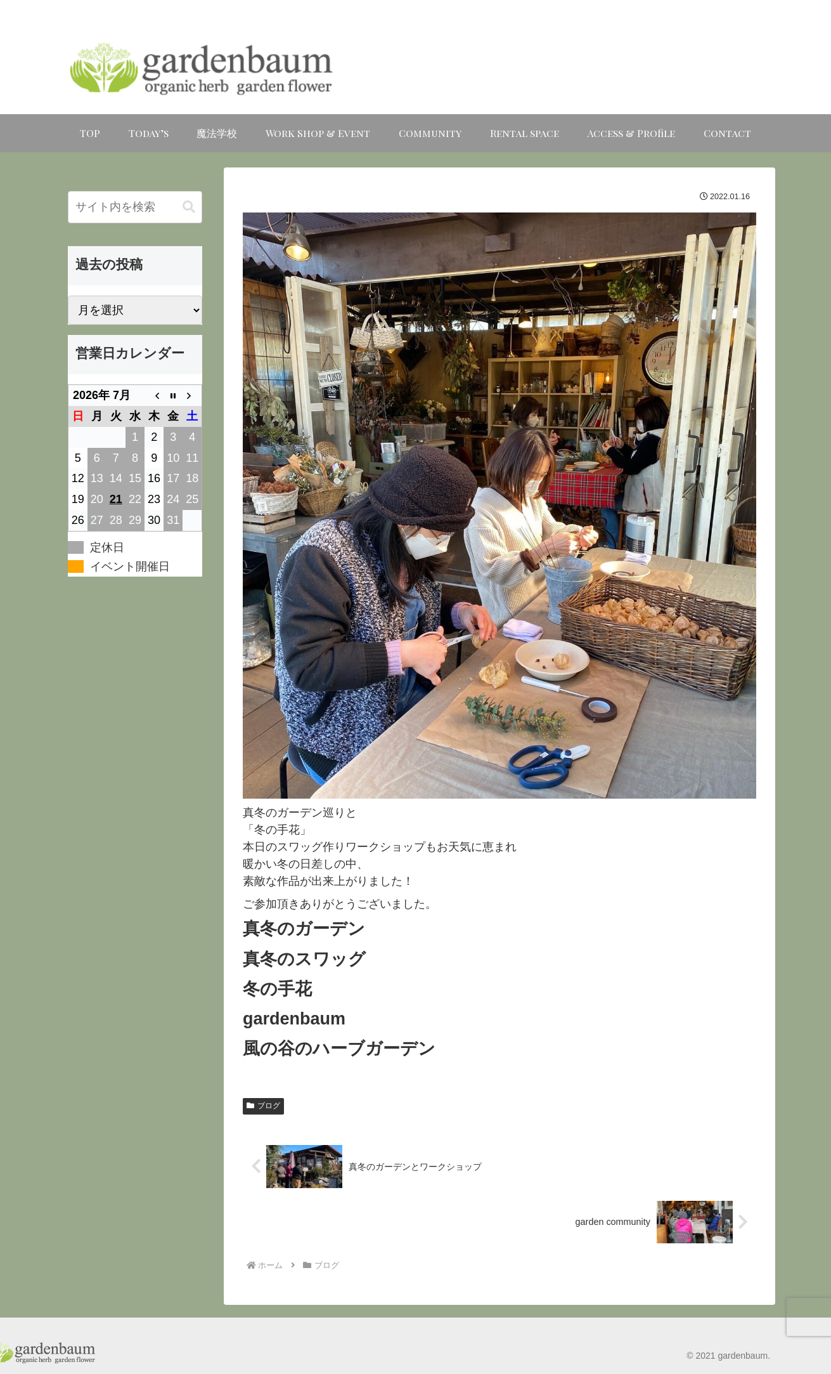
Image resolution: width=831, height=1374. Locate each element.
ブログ (263, 1105)
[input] (135, 207)
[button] (188, 207)
